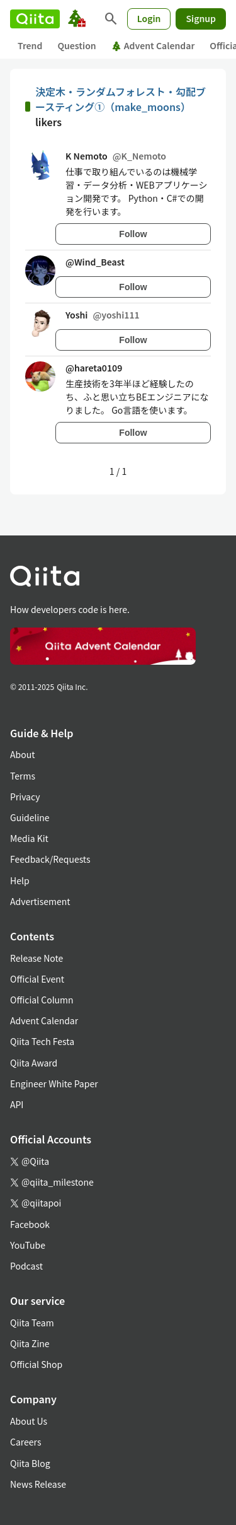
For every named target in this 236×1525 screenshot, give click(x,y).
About (22, 754)
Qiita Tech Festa (42, 1041)
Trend (30, 45)
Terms (22, 775)
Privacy (25, 796)
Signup (201, 18)
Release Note (36, 958)
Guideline (30, 817)
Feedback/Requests (50, 859)
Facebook (30, 1224)
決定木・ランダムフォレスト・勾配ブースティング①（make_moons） (120, 99)
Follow (133, 234)
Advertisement (40, 901)
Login (149, 18)
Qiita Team (32, 1322)
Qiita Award (33, 1062)
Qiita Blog (30, 1463)
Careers (25, 1441)
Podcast (26, 1265)
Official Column (42, 999)
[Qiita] (35, 18)
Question (76, 45)
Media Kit (29, 838)
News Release (38, 1484)
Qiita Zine (30, 1343)
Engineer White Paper (54, 1083)
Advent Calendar (153, 45)
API (16, 1104)
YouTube (27, 1245)
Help (20, 880)
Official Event (37, 979)
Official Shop (36, 1364)
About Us (28, 1421)
